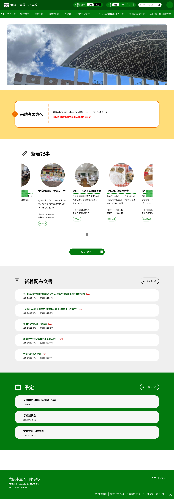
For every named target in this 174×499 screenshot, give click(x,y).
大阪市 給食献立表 (160, 14)
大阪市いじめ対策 (32, 353)
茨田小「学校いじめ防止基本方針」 (40, 338)
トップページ (9, 14)
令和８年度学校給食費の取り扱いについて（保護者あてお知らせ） (54, 293)
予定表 (67, 14)
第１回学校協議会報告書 (35, 323)
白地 (90, 5)
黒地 (97, 5)
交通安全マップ (137, 14)
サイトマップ (159, 477)
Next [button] (149, 193)
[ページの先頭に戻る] (170, 495)
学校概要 (25, 14)
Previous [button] (24, 193)
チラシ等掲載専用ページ (111, 14)
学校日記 (39, 14)
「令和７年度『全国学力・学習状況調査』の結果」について (50, 309)
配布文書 (54, 14)
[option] (87, 54)
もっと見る (86, 252)
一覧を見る (151, 386)
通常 (83, 5)
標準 (115, 5)
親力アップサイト (85, 14)
